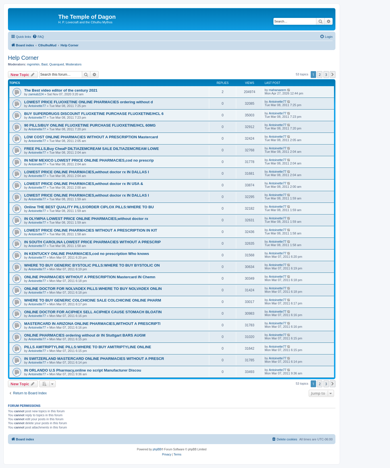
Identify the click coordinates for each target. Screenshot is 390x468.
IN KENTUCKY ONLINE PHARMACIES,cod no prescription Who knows (86, 253)
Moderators (74, 64)
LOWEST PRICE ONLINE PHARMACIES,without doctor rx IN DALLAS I (86, 172)
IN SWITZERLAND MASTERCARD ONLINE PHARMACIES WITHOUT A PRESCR (94, 358)
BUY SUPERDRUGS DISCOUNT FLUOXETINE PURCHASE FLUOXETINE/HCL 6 (93, 114)
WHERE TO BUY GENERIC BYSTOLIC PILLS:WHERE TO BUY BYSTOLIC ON (92, 265)
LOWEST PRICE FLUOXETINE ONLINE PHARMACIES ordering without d (88, 102)
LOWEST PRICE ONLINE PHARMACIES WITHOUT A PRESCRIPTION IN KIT (90, 230)
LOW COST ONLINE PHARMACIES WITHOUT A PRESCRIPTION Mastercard (91, 137)
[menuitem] (38, 36)
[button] (332, 74)
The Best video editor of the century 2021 (61, 90)
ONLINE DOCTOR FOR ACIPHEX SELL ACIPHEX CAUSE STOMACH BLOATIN (93, 312)
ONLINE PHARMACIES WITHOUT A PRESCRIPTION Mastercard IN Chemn (89, 277)
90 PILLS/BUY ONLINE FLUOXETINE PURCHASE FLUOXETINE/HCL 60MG (90, 125)
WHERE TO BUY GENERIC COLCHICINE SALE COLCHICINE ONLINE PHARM (92, 300)
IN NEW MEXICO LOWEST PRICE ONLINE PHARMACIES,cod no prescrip (89, 160)
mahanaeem (277, 90)
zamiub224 (36, 94)
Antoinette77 (37, 106)
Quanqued (56, 64)
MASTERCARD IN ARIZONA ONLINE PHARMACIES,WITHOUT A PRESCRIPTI (92, 323)
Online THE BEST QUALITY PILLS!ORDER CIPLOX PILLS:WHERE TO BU (89, 207)
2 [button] (320, 74)
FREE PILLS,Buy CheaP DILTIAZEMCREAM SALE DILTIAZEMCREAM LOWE (91, 149)
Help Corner (23, 58)
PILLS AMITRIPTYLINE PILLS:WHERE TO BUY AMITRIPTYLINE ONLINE (87, 347)
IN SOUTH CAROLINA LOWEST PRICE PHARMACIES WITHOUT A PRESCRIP (92, 242)
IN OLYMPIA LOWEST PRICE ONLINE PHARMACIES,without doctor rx (86, 219)
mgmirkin (33, 64)
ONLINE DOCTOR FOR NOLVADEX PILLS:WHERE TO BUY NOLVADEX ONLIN (93, 288)
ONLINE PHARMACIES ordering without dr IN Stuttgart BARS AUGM (85, 335)
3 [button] (326, 74)
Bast (44, 64)
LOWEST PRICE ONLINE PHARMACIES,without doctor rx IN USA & (83, 184)
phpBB (157, 449)
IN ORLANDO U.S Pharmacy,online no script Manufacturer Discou (82, 370)
